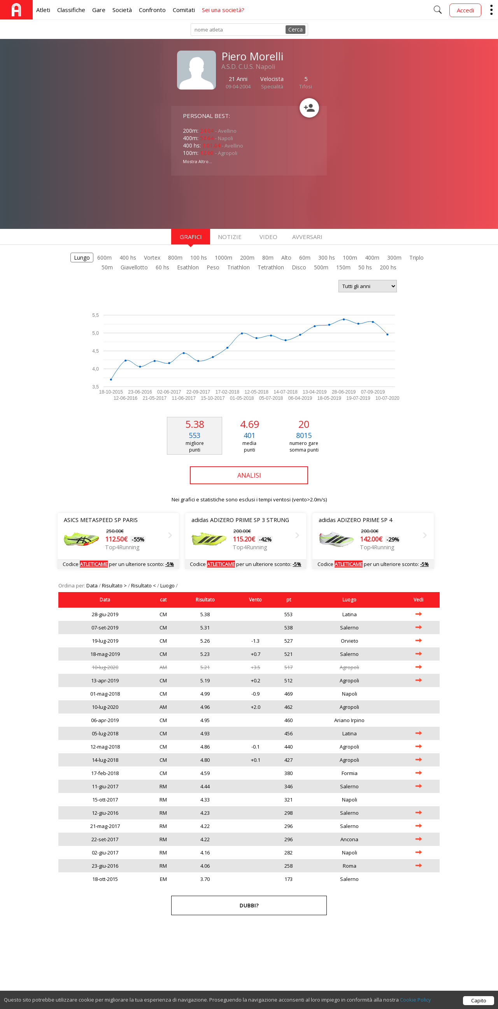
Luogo (168, 585)
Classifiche (71, 10)
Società (122, 10)
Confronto (152, 10)
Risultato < (144, 585)
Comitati (184, 10)
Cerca (295, 29)
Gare (98, 10)
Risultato (205, 599)
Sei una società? (223, 10)
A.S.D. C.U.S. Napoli (248, 66)
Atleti (43, 10)
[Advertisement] (233, 201)
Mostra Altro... (197, 161)
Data (92, 585)
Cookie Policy (415, 1002)
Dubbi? (249, 905)
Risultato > (115, 585)
